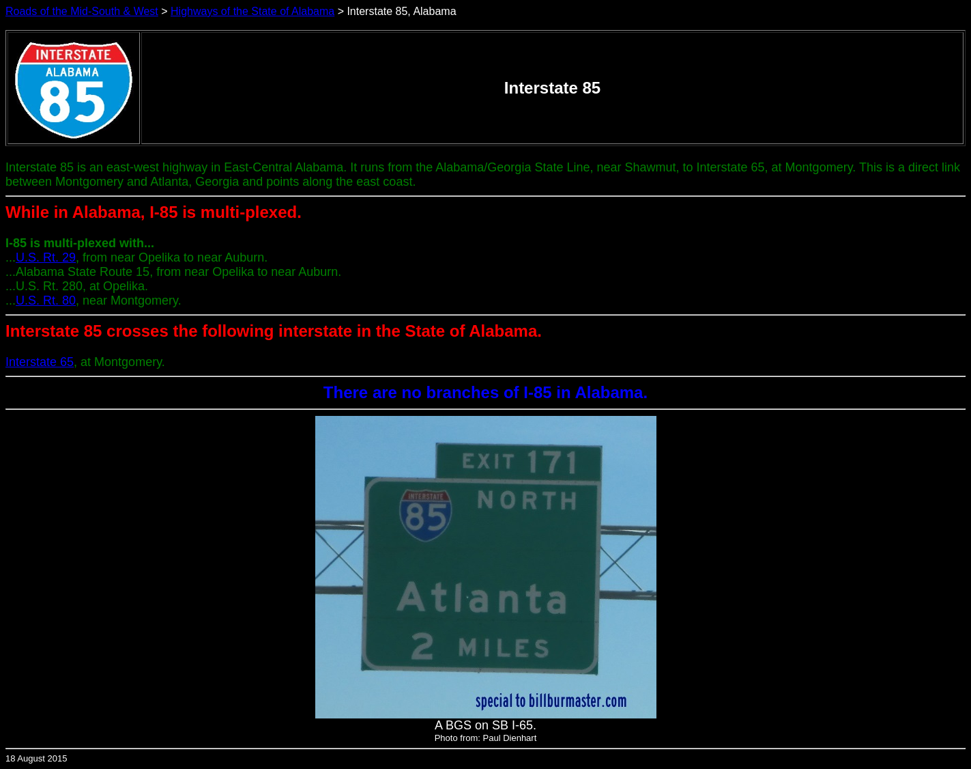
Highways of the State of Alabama (252, 11)
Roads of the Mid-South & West (81, 11)
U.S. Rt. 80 (46, 300)
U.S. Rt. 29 (46, 257)
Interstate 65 (39, 362)
